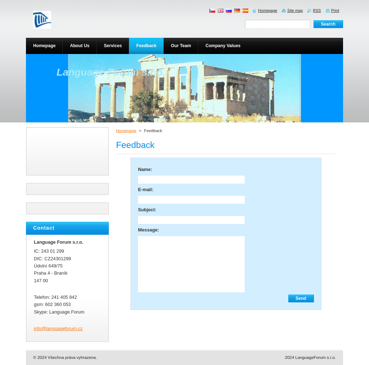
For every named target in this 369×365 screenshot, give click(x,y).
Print (335, 10)
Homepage (126, 131)
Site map (295, 10)
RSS (317, 10)
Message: (148, 230)
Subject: (147, 209)
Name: (145, 169)
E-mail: (146, 189)
